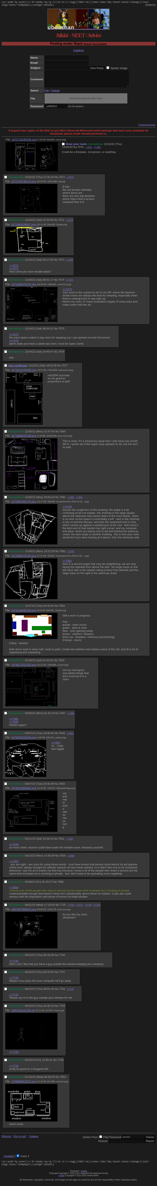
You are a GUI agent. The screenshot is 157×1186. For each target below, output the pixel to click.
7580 (62, 434)
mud (145, 2)
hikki (80, 2)
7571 (62, 180)
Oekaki (55, 93)
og (46, 2)
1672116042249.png (23, 613)
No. (75, 150)
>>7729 (70, 992)
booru (13, 4)
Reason (103, 1144)
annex (125, 2)
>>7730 (96, 908)
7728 (62, 992)
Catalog (33, 1139)
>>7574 (88, 150)
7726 (62, 958)
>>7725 (13, 964)
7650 (62, 786)
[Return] (88, 44)
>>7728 (88, 908)
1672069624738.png (23, 438)
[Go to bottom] (100, 44)
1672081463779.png (23, 504)
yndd (10, 2)
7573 (61, 262)
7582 (62, 554)
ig (50, 2)
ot (59, 2)
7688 (60, 884)
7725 (63, 907)
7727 (62, 975)
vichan (84, 1174)
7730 (60, 1063)
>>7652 (69, 736)
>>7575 (69, 263)
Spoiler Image (119, 68)
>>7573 (70, 180)
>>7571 (13, 268)
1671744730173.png (23, 184)
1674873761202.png (23, 667)
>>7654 (69, 842)
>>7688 (70, 859)
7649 (62, 736)
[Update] (9, 1159)
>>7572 (13, 271)
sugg (72, 2)
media (39, 2)
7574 (61, 282)
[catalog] (78, 50)
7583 (62, 608)
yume (22, 2)
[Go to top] (19, 1139)
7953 (63, 1079)
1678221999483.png (23, 791)
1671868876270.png (23, 287)
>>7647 (79, 500)
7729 (62, 1008)
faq (109, 2)
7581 (62, 500)
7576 (61, 354)
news (95, 2)
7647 (62, 716)
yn (4, 2)
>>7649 (70, 716)
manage (135, 2)
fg (16, 2)
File (47, 93)
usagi (5, 4)
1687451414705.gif (23, 1013)
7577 (65, 368)
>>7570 (67, 292)
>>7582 (70, 500)
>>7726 (70, 908)
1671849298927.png (23, 227)
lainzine (48, 4)
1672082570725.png (23, 558)
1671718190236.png (24, 142)
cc (63, 2)
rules (102, 2)
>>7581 (97, 150)
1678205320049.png (23, 740)
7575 (61, 331)
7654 (62, 858)
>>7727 (79, 908)
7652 (61, 841)
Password (115, 1140)
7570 (80, 150)
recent (116, 2)
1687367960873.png (23, 912)
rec (87, 2)
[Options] (150, 4)
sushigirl (37, 4)
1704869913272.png (23, 1084)
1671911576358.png (23, 373)
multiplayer (24, 4)
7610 (61, 663)
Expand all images (147, 128)
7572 (61, 223)
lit (33, 2)
